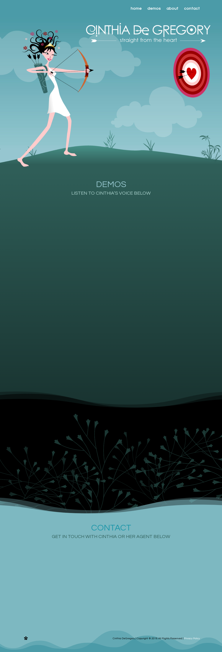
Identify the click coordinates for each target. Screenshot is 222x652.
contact (192, 9)
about (172, 9)
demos (154, 9)
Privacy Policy (192, 638)
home (136, 9)
